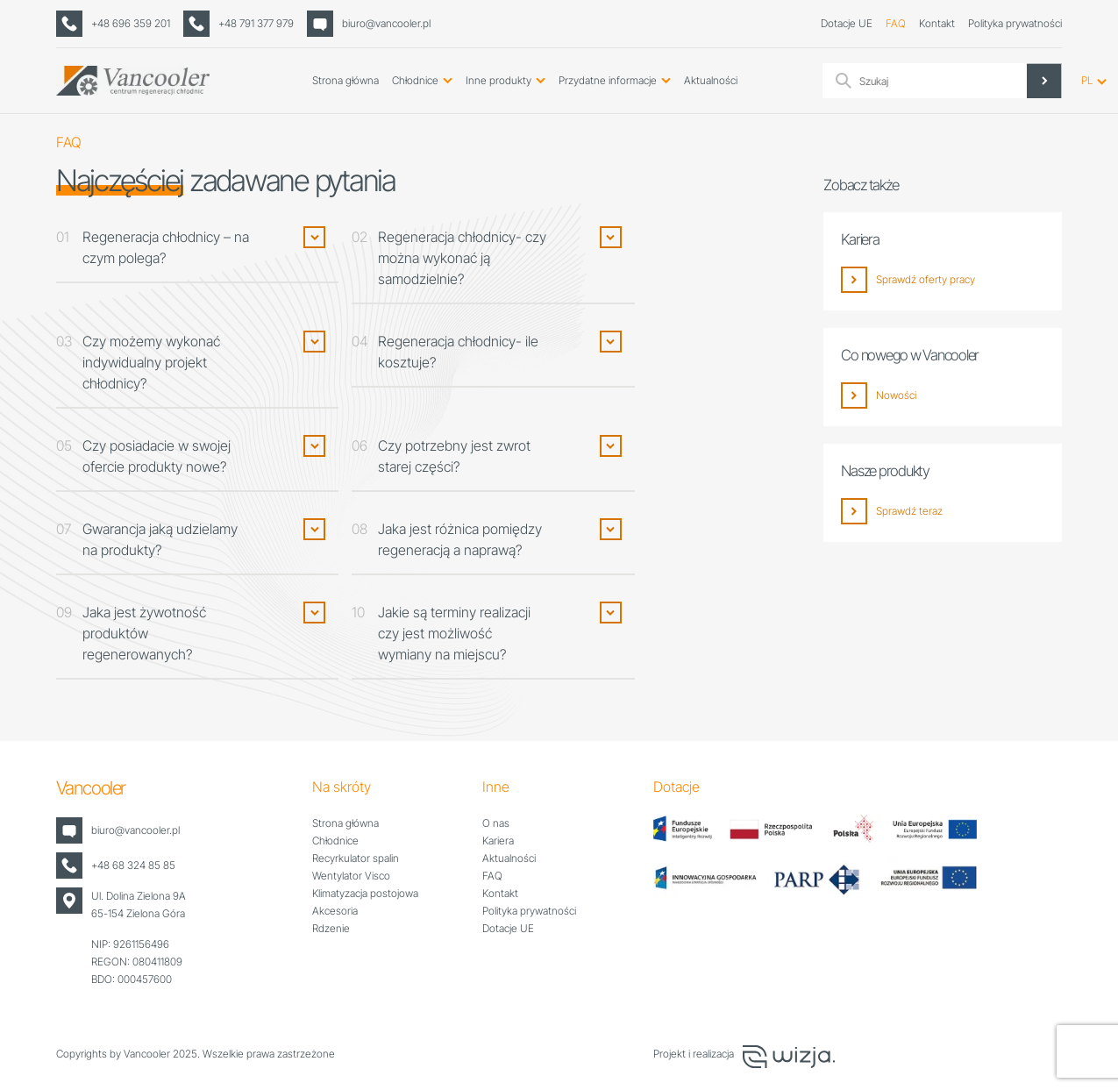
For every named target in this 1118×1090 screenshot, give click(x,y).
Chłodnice (415, 80)
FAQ (896, 23)
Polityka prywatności (1015, 23)
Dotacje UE (846, 23)
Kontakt (937, 23)
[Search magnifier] (1044, 80)
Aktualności (710, 80)
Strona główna (345, 80)
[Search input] (958, 80)
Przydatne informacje (608, 80)
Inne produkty (498, 80)
